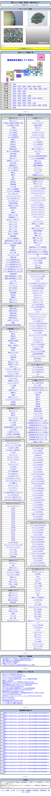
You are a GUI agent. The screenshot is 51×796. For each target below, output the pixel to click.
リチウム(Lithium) (37, 450)
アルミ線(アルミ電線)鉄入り (13, 450)
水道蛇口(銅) (13, 257)
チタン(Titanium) (38, 457)
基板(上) (38, 397)
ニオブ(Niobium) (38, 485)
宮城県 (29, 86)
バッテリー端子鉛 (38, 260)
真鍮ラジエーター (13, 397)
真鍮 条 (13, 350)
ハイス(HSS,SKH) (37, 599)
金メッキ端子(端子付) (38, 382)
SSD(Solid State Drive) (37, 330)
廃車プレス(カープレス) (38, 228)
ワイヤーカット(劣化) (13, 373)
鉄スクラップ (13, 608)
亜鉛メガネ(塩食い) (13, 600)
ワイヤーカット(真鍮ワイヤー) (13, 369)
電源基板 (38, 406)
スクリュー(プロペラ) (13, 383)
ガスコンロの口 (13, 378)
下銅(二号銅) (13, 163)
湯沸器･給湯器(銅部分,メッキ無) (13, 276)
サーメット (38, 602)
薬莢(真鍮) (13, 404)
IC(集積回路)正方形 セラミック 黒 (38, 437)
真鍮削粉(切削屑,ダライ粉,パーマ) (13, 376)
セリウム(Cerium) (37, 534)
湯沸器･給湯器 (38, 125)
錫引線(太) (13, 144)
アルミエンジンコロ (38, 216)
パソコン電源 (37, 332)
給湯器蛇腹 (13, 556)
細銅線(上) (13, 141)
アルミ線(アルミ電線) (13, 447)
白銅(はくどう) (13, 283)
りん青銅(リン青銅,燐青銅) (13, 434)
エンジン (38, 219)
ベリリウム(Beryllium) (38, 452)
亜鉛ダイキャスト (13, 595)
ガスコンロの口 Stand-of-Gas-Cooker (11, 694)
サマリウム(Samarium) (38, 544)
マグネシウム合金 (38, 646)
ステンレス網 (13, 551)
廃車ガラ (38, 226)
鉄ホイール (38, 265)
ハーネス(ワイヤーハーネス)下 (38, 200)
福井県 (24, 93)
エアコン (38, 120)
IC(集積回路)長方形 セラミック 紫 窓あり (38, 422)
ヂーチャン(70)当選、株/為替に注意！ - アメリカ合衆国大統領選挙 (19, 678)
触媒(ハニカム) (38, 233)
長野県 (19, 91)
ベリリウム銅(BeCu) (13, 170)
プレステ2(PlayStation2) (38, 369)
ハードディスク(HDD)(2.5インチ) (38, 328)
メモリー (38, 311)
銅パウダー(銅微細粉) (13, 238)
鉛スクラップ (13, 563)
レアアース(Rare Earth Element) (38, 525)
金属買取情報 (43, 790)
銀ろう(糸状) (38, 614)
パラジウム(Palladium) (38, 490)
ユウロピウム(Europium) (38, 546)
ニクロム (38, 629)
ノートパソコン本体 (38, 278)
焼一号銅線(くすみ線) (13, 125)
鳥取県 (14, 103)
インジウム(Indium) (38, 492)
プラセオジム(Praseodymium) (37, 537)
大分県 (29, 105)
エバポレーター (38, 186)
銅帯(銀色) (13, 245)
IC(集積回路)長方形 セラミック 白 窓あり (38, 427)
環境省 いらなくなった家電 (9, 663)
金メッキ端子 (37, 385)
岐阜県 (19, 95)
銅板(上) (13, 172)
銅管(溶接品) (13, 207)
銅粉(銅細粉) (13, 236)
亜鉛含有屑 (13, 602)
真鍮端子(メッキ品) (13, 364)
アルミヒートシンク (13, 464)
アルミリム (13, 461)
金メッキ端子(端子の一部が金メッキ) (38, 390)
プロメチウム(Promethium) (38, 541)
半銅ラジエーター (38, 183)
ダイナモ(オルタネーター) (38, 190)
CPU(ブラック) (38, 295)
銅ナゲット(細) (13, 226)
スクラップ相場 (20, 790)
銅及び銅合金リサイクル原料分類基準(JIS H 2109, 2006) (16, 660)
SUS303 (13, 521)
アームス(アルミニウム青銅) (13, 436)
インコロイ (38, 639)
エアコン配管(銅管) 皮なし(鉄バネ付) (13, 271)
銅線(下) (13, 139)
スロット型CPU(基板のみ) (38, 307)
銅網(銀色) (13, 250)
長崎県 (24, 105)
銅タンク (38, 581)
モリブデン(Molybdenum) (37, 488)
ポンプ (38, 139)
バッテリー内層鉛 (38, 262)
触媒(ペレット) (38, 242)
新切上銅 (13, 295)
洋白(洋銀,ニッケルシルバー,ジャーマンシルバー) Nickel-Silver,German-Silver (22, 695)
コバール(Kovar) (38, 627)
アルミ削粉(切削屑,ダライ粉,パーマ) (13, 492)
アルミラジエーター (38, 221)
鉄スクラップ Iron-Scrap (8, 699)
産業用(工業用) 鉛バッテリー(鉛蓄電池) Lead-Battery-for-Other (18, 682)
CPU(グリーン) (38, 297)
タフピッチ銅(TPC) (13, 167)
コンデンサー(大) (37, 415)
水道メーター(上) (13, 417)
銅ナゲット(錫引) (13, 231)
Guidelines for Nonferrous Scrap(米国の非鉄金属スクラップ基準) (18, 665)
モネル (38, 576)
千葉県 (30, 88)
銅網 (13, 247)
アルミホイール (13, 454)
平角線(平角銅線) (13, 203)
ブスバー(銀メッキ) (13, 200)
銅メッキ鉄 (13, 618)
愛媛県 (24, 100)
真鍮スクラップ (13, 331)
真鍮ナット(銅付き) (13, 345)
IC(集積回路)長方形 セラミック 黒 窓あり (38, 432)
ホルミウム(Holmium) (37, 555)
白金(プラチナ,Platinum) (38, 514)
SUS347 (13, 536)
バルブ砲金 (13, 424)
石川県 (19, 93)
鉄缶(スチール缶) (13, 611)
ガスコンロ (38, 172)
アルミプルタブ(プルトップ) (13, 480)
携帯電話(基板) (38, 411)
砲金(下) (13, 415)
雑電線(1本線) (13, 308)
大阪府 (14, 98)
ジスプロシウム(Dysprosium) (37, 553)
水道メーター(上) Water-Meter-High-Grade (13, 686)
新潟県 (24, 91)
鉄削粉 (13, 613)
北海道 (14, 84)
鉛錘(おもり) (13, 577)
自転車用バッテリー (38, 174)
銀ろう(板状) (38, 611)
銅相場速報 (35, 790)
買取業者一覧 (24, 5)
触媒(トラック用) (37, 240)
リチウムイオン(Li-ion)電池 (38, 351)
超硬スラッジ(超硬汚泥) (38, 597)
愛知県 (14, 95)
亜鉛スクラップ (13, 592)
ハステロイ (38, 590)
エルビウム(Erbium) (38, 558)
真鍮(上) (13, 333)
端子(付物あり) (38, 358)
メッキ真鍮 (13, 385)
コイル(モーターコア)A (38, 132)
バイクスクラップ (38, 202)
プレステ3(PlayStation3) (38, 376)
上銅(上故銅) (13, 153)
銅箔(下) (13, 179)
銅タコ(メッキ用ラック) (13, 219)
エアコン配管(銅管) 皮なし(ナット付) (13, 269)
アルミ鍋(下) (13, 468)
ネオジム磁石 (37, 604)
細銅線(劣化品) (13, 149)
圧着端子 (13, 212)
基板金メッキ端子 (38, 441)
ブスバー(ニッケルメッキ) (13, 196)
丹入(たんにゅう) (13, 597)
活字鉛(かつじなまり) (13, 570)
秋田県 (24, 86)
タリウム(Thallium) (38, 516)
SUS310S (13, 529)
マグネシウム (37, 588)
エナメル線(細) (13, 132)
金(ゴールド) (38, 634)
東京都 (14, 88)
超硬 (38, 595)
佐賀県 (19, 105)
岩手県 (19, 86)
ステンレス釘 (13, 549)
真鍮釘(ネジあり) (13, 390)
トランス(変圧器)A (38, 141)
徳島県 (14, 100)
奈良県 (34, 98)
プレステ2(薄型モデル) (38, 372)
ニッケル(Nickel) (38, 469)
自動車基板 (38, 267)
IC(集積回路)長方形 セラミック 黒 (38, 430)
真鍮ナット (13, 343)
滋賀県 (29, 98)
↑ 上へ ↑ (25, 111)
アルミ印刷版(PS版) (13, 471)
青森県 (14, 86)
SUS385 (13, 540)
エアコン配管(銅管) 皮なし (13, 259)
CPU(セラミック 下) (38, 292)
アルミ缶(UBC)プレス (13, 476)
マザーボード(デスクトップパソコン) (38, 314)
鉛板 (13, 565)
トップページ (16, 5)
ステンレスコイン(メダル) (13, 547)
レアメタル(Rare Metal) (38, 448)
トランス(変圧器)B (38, 144)
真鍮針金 (13, 392)
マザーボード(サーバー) (38, 318)
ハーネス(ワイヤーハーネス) (37, 197)
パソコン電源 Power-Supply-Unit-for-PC (12, 702)
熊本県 (34, 105)
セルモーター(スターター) (38, 193)
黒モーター (38, 127)
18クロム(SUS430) (13, 542)
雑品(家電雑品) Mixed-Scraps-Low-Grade (12, 700)
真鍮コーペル (13, 366)
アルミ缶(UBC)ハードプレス (13, 478)
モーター (38, 130)
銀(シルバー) (38, 636)
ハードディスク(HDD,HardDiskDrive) (37, 323)
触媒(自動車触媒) (37, 230)
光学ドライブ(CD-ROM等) (38, 344)
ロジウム (38, 244)
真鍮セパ (13, 359)
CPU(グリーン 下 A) (38, 299)
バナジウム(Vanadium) (38, 460)
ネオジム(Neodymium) (38, 539)
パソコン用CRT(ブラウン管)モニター (38, 283)
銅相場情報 (28, 790)
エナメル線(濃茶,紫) (13, 137)
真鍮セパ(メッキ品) (13, 361)
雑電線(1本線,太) (13, 310)
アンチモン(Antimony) (38, 495)
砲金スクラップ (13, 410)
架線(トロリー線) (13, 214)
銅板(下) (13, 174)
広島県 (29, 103)
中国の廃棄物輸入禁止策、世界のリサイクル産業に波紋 (17, 685)
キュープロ (13, 280)
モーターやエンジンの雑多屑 (38, 188)
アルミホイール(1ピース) (37, 209)
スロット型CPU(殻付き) (38, 304)
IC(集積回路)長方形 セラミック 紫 (38, 420)
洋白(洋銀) (38, 574)
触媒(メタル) (38, 235)
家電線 (13, 322)
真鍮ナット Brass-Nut (7, 680)
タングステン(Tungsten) (38, 509)
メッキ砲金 (13, 422)
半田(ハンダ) (13, 579)
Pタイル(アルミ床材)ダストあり (13, 499)
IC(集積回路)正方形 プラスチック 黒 (37, 439)
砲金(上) (13, 413)
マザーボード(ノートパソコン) (38, 316)
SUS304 (13, 508)
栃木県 (45, 88)
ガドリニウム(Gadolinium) (38, 548)
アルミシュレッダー (13, 485)
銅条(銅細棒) (13, 292)
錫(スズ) (38, 618)
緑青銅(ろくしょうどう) (13, 160)
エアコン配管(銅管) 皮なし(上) (13, 264)
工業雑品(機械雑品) (38, 165)
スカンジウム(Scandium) (38, 527)
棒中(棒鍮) (13, 347)
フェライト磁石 (38, 585)
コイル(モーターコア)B (38, 134)
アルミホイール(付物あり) (38, 207)
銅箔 (13, 177)
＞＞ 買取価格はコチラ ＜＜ (25, 48)
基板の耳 (38, 394)
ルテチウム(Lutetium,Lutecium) (38, 565)
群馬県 (40, 88)
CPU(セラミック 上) (38, 290)
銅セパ (13, 210)
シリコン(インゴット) (38, 643)
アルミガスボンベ (13, 487)
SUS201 (13, 514)
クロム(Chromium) (38, 462)
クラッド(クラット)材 (13, 254)
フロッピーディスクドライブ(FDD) (38, 335)
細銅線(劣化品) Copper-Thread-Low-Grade (12, 691)
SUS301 (13, 512)
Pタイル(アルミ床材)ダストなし (13, 497)
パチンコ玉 (13, 615)
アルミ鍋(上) (13, 466)
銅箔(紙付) (13, 181)
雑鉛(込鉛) (13, 586)
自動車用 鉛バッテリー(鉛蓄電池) (38, 247)
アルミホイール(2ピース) (37, 211)
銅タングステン (13, 290)
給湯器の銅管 (13, 273)
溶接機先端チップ (13, 217)
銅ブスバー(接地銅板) (13, 189)
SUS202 (13, 516)
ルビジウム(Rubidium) (38, 478)
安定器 (38, 153)
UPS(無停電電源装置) (37, 353)
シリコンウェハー (38, 632)
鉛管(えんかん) (13, 567)
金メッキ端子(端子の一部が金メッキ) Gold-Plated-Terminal (17, 689)
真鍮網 (13, 394)
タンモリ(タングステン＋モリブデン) (38, 607)
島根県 (19, 103)
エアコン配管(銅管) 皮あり (13, 262)
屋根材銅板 (13, 184)
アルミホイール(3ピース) (37, 214)
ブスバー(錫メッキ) (13, 193)
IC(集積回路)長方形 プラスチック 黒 (37, 434)
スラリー (38, 592)
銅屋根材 (13, 297)
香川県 (19, 100)
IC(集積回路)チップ (38, 349)
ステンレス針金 (13, 554)
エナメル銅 (13, 186)
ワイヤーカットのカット (13, 371)
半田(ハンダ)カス (13, 581)
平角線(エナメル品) (13, 205)
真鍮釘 (13, 387)
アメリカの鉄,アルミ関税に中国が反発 (12, 703)
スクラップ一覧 (34, 5)
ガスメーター (37, 151)
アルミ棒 (13, 452)
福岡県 (14, 105)
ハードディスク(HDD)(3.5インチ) (38, 325)
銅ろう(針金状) (13, 287)
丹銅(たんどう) (13, 302)
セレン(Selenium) (37, 476)
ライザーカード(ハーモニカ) (37, 356)
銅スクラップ (13, 120)
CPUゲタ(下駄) (38, 309)
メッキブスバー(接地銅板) (13, 191)
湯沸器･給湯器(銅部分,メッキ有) (13, 278)
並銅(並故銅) (13, 156)
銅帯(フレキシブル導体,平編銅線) (13, 243)
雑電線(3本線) (13, 315)
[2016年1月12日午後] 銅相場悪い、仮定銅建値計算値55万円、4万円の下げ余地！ (23, 692)
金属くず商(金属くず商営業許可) (11, 661)
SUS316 (13, 510)
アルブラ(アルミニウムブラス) (13, 399)
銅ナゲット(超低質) (13, 233)
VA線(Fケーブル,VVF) (13, 320)
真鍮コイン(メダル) (13, 352)
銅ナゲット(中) (13, 224)
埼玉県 (25, 88)
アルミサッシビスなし (13, 457)
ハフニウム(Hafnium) (37, 504)
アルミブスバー (13, 490)
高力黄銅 (13, 402)
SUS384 (13, 538)
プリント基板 (37, 392)
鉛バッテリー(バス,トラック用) (38, 249)
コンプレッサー (38, 195)
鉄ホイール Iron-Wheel (8, 697)
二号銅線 (13, 127)
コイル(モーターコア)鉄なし (37, 137)
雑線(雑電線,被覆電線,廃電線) (13, 324)
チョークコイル (38, 146)
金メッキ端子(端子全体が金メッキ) (38, 387)
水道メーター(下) (13, 420)
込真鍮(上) (13, 336)
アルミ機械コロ (13, 483)
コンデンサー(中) (37, 413)
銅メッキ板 (13, 252)
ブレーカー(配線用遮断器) (38, 158)
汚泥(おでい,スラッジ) (38, 571)
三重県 (29, 95)
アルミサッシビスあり (13, 459)
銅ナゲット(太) (13, 222)
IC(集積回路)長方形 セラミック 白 (38, 425)
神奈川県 (20, 88)
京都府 (24, 98)
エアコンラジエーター (38, 123)
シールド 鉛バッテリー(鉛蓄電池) (38, 258)
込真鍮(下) (13, 338)
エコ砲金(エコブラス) (13, 431)
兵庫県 (19, 98)
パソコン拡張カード (38, 321)
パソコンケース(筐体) (38, 346)
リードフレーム (13, 285)
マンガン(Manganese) (37, 464)
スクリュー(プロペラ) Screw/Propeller (12, 677)
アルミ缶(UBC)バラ (13, 473)
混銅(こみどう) (13, 299)
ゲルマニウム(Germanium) (38, 474)
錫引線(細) (13, 146)
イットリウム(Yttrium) (38, 529)
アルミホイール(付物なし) (38, 204)
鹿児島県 (44, 105)
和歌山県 (39, 98)
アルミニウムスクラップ (13, 443)
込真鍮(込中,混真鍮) (13, 340)
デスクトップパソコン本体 (38, 276)
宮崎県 (39, 105)
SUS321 (13, 533)
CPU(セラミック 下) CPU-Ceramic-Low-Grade (13, 675)
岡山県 (24, 103)
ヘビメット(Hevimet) (38, 625)
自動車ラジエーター (38, 181)
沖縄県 (14, 107)
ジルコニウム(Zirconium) (38, 483)
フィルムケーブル (38, 339)
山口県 (34, 103)
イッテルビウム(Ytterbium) (38, 562)
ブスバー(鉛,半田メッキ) (13, 198)
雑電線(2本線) (13, 313)
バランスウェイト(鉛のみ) (13, 572)
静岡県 (24, 95)
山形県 (34, 86)
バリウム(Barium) (37, 502)
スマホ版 (12, 790)
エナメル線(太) (13, 130)
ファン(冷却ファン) (38, 342)
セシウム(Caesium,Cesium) (38, 500)
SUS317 (13, 531)
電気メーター (37, 160)
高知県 (29, 100)
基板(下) (38, 401)
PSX (38, 374)
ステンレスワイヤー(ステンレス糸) (13, 544)
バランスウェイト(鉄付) (13, 574)
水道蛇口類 (13, 357)
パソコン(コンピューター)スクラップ (38, 274)
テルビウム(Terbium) (38, 551)
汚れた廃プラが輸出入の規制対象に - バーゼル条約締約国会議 (18, 688)
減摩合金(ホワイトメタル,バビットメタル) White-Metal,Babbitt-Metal (20, 683)
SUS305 (13, 523)
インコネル (38, 578)
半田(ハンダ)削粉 (13, 584)
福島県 (39, 86)
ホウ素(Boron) (37, 455)
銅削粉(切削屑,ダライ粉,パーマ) (13, 240)
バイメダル (13, 354)
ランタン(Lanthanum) (37, 532)
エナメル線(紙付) (13, 134)
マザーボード (37, 360)
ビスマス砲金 (13, 429)
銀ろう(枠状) (38, 616)
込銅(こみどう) (13, 158)
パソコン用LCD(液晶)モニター (38, 285)
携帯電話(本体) (38, 408)
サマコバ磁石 (37, 583)
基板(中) (38, 399)
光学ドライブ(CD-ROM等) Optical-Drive (12, 674)
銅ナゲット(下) (13, 229)
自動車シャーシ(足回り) (38, 223)
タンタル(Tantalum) (38, 507)
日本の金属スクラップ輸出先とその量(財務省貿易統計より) (18, 658)
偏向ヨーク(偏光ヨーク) (38, 149)
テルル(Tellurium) (37, 497)
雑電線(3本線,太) (13, 317)
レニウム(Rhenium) (38, 511)
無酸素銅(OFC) (13, 165)
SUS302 (13, 518)
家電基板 (38, 404)
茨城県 (35, 88)
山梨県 (14, 91)
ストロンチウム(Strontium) (38, 481)
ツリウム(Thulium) (38, 560)
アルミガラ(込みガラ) (13, 494)
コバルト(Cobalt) (38, 467)
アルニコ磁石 (37, 641)
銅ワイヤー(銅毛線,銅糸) (13, 151)
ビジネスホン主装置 (38, 418)
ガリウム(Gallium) (37, 471)
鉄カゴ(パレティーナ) (13, 620)
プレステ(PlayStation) (37, 367)
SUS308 (13, 525)
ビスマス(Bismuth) (38, 518)
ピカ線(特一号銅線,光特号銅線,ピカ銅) (13, 123)
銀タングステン (38, 648)
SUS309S (13, 527)
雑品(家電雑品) (38, 163)
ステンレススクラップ (13, 506)
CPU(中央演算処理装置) (38, 288)
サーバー (38, 281)
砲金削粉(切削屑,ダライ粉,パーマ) (13, 427)
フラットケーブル (38, 337)
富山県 (14, 93)
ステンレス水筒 (38, 170)
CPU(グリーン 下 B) (38, 302)
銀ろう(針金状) (38, 609)
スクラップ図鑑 (5, 790)
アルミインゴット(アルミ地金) (13, 445)
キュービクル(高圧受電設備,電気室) (38, 156)
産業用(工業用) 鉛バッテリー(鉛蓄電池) (38, 251)
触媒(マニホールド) (38, 237)
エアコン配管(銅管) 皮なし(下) (13, 266)
